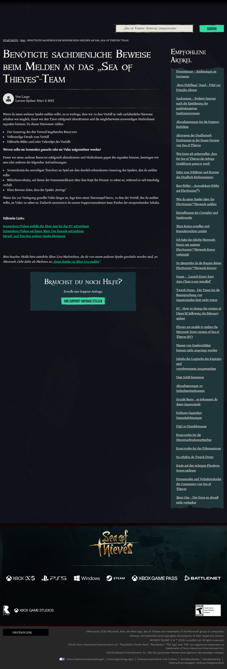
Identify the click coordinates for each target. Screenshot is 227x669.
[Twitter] (86, 593)
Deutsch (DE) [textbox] (22, 632)
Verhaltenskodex (190, 659)
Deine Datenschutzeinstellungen (85, 659)
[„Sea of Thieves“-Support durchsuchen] (154, 28)
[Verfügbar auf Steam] (116, 579)
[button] (26, 632)
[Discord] (128, 594)
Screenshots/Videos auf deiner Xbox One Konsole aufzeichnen (43, 231)
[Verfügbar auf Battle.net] (202, 579)
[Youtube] (112, 594)
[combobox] (154, 28)
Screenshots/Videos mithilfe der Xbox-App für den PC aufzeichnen (46, 226)
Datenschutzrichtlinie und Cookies (157, 659)
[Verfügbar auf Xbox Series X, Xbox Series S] (20, 579)
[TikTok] (138, 594)
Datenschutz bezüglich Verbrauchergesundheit (196, 662)
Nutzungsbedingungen (120, 659)
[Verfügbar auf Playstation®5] (54, 579)
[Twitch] (97, 594)
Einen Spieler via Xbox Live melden (76, 262)
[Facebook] (77, 593)
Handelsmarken (212, 659)
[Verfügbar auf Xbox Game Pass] (155, 579)
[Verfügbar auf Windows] (87, 579)
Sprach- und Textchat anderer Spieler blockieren (34, 236)
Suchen (212, 29)
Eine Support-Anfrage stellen (83, 301)
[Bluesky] (149, 594)
